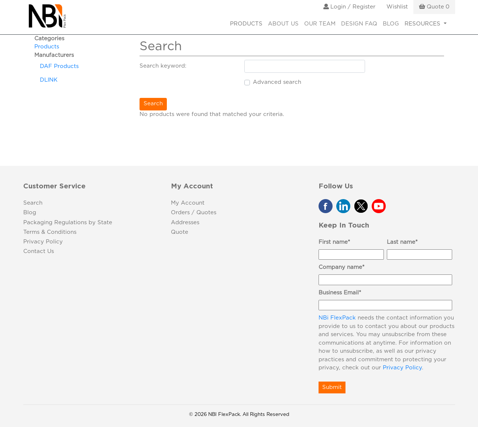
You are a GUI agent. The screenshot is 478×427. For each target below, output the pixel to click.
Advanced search (277, 82)
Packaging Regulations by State (67, 222)
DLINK (49, 80)
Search (153, 103)
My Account (187, 203)
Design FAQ (359, 24)
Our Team (320, 24)
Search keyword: (163, 66)
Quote (179, 232)
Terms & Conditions (49, 232)
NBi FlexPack (337, 318)
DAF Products (59, 66)
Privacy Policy (43, 242)
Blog (391, 24)
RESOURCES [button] (423, 24)
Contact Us (38, 251)
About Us (283, 24)
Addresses (185, 222)
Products (46, 46)
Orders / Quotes (193, 212)
